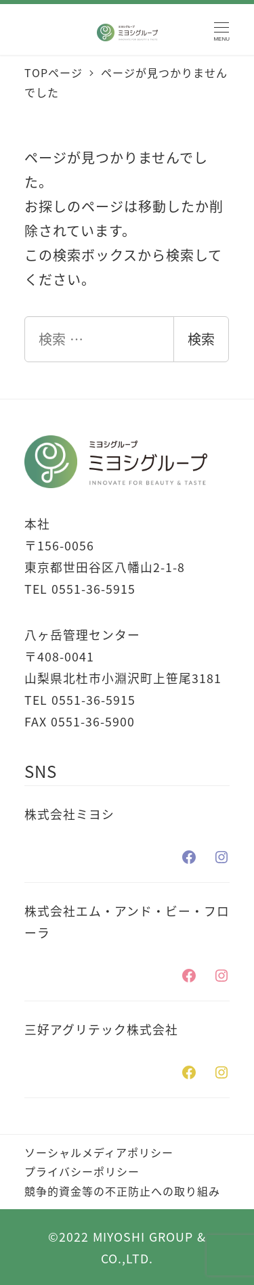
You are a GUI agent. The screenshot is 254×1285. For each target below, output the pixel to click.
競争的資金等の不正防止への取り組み (122, 1191)
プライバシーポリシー (82, 1171)
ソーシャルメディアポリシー (98, 1152)
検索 (201, 339)
